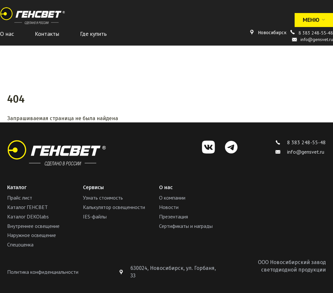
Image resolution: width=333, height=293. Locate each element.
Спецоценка (20, 244)
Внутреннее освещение (33, 226)
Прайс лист (19, 197)
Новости (169, 207)
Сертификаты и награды (186, 226)
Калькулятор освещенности (114, 207)
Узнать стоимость (103, 197)
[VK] (208, 147)
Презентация (173, 216)
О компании (172, 197)
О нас (7, 33)
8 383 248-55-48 (316, 33)
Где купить (93, 33)
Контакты (47, 33)
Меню (314, 19)
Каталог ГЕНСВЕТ (27, 207)
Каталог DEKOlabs (28, 216)
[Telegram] (231, 147)
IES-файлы (95, 216)
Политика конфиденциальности (42, 272)
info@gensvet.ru (299, 151)
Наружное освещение (31, 235)
